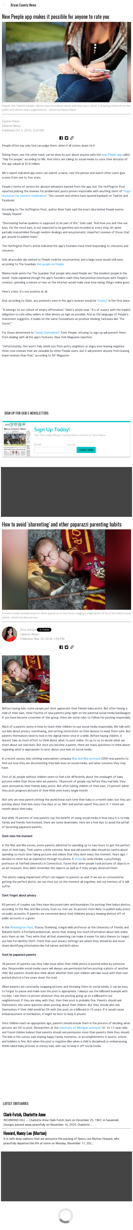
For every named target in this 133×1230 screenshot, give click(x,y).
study (78, 858)
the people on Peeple (50, 264)
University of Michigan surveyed (80, 1027)
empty (102, 300)
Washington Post (21, 927)
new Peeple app (112, 154)
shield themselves (47, 332)
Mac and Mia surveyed (86, 758)
